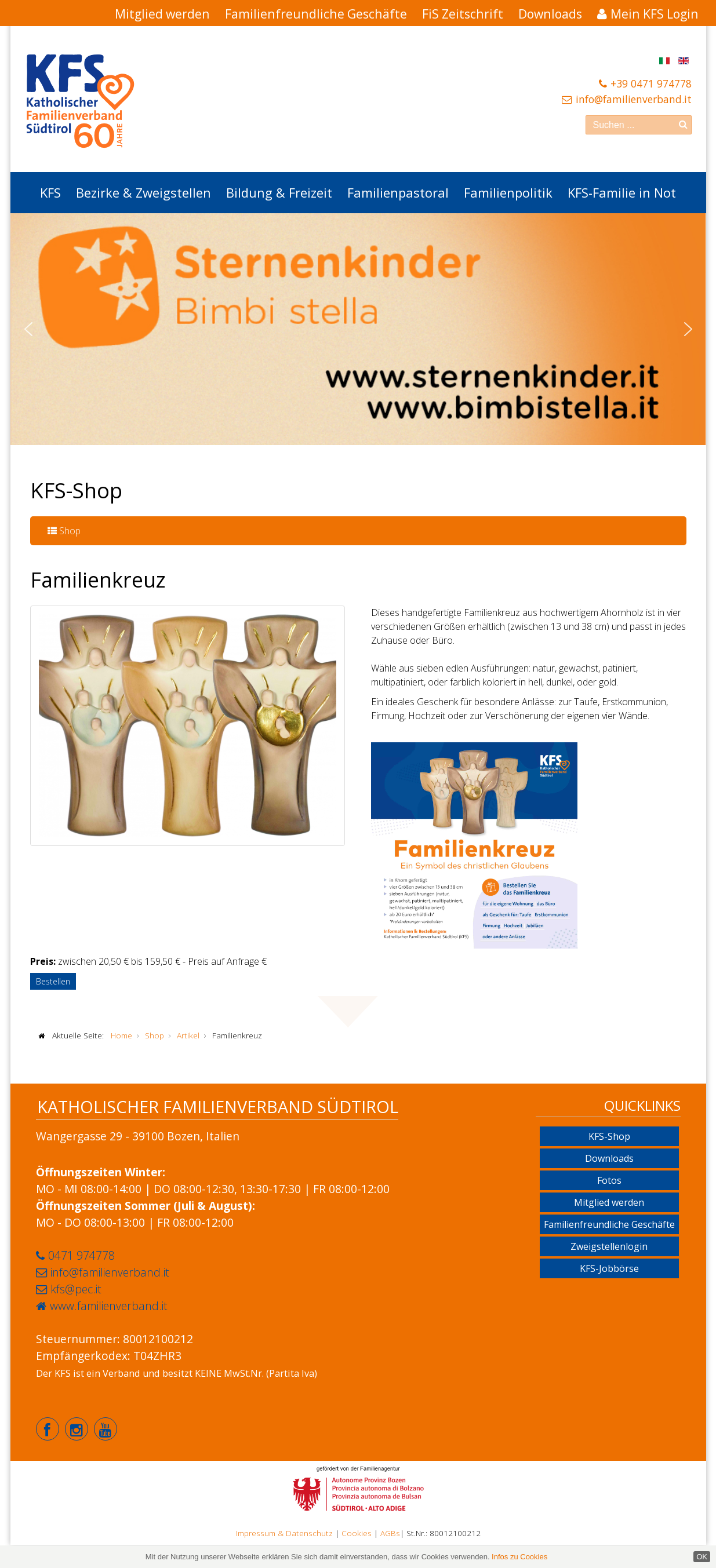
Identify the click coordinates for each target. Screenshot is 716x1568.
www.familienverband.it (109, 1306)
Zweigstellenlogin (609, 1246)
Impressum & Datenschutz (284, 1532)
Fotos (609, 1180)
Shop (64, 530)
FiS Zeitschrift (462, 13)
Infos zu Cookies (519, 1556)
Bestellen (53, 981)
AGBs (390, 1532)
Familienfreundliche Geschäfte (316, 13)
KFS (50, 192)
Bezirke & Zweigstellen (143, 192)
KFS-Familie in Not (622, 192)
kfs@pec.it (75, 1289)
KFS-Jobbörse (609, 1268)
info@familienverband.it (634, 99)
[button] (28, 329)
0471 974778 (81, 1255)
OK (701, 1556)
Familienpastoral (398, 192)
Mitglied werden (162, 13)
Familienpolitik (508, 192)
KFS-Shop (609, 1136)
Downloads (550, 13)
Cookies (356, 1532)
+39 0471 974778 (651, 83)
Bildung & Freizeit (279, 192)
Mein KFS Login (654, 13)
